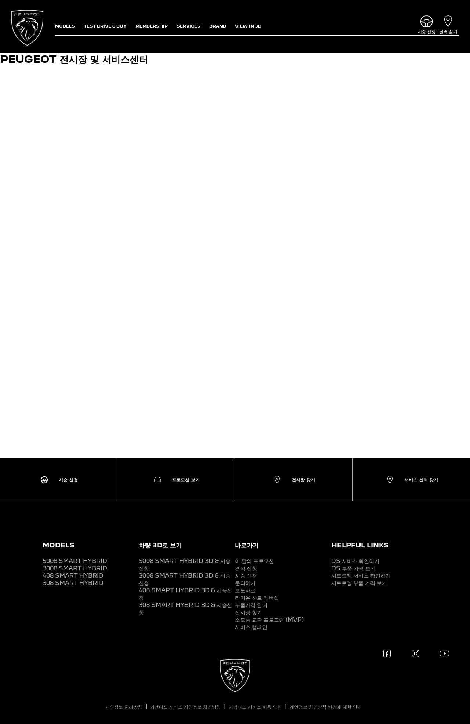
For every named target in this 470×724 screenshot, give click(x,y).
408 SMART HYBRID (73, 575)
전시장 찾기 (248, 612)
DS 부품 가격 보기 (353, 568)
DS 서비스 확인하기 (355, 560)
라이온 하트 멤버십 (257, 597)
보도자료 (245, 590)
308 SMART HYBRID (73, 582)
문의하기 (245, 582)
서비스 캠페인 (251, 626)
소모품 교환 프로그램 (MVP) (269, 619)
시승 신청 (246, 575)
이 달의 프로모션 (254, 560)
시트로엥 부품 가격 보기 (359, 582)
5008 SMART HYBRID (75, 560)
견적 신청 (246, 568)
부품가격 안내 (251, 604)
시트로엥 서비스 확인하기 (361, 575)
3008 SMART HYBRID (75, 568)
